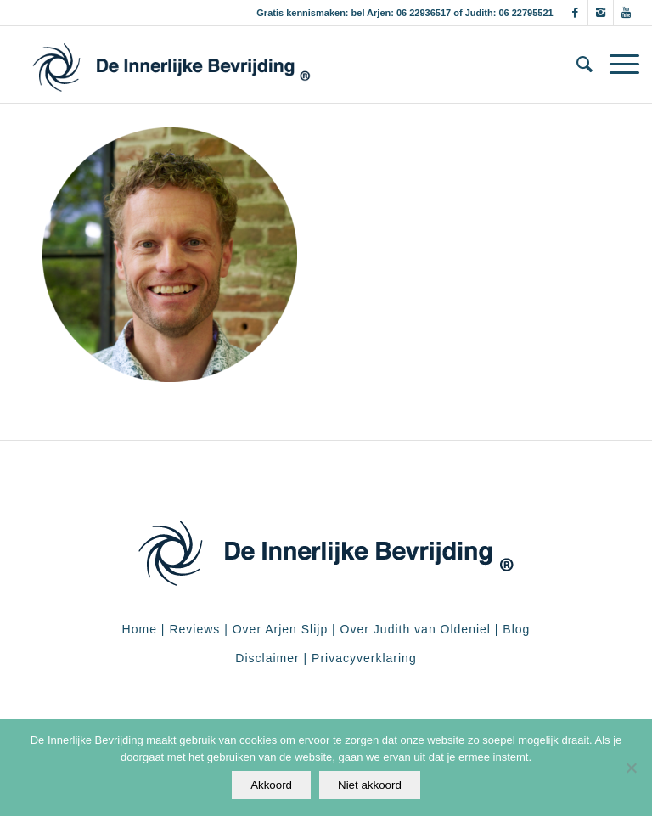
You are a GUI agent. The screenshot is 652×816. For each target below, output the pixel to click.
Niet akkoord (370, 785)
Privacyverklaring (364, 658)
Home (139, 629)
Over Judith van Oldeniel (413, 629)
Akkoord (271, 785)
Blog (516, 629)
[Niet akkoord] (630, 767)
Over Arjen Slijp (280, 629)
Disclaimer (267, 658)
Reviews (194, 629)
